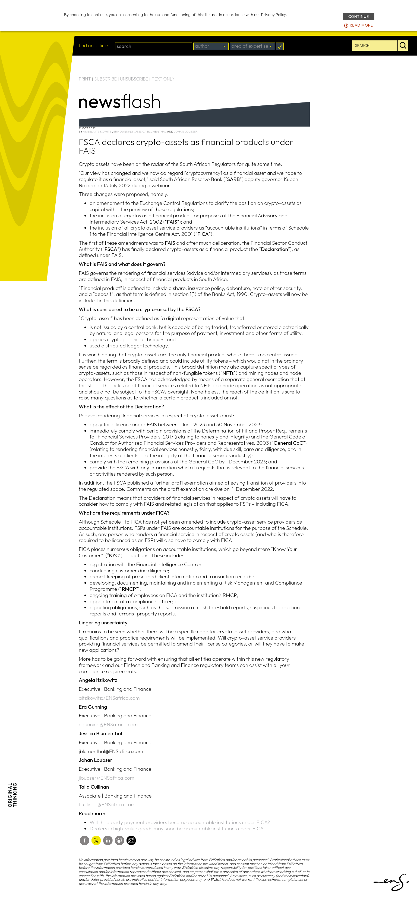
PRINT (85, 79)
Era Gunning (123, 131)
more (361, 25)
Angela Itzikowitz (97, 131)
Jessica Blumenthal (150, 131)
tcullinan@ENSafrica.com (107, 804)
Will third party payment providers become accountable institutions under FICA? (180, 822)
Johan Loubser (186, 131)
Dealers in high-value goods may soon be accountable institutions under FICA (177, 828)
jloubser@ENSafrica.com (106, 778)
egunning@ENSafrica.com (108, 724)
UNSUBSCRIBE (134, 79)
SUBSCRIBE (105, 79)
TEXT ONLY (163, 79)
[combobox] (211, 46)
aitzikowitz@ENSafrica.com (109, 698)
